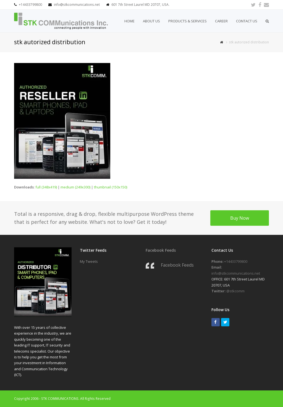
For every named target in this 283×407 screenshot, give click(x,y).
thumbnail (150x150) (110, 187)
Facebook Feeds (161, 250)
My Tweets (89, 261)
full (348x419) (46, 187)
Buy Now (239, 218)
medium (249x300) (75, 187)
